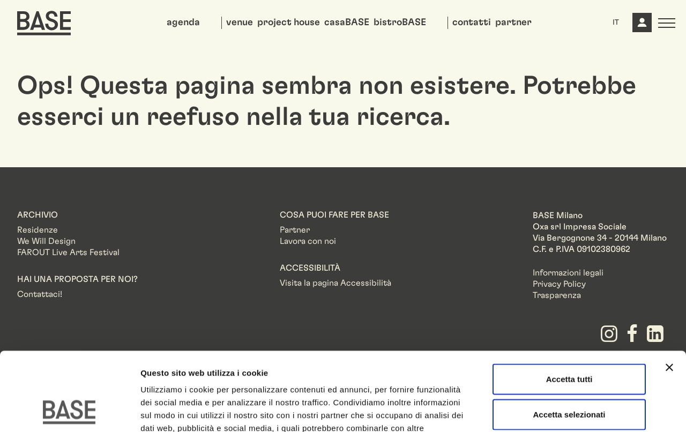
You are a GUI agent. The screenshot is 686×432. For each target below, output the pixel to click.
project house (288, 22)
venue (239, 22)
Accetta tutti (569, 305)
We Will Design (46, 241)
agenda (183, 22)
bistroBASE (400, 22)
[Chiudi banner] (669, 293)
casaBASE (346, 22)
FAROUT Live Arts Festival (68, 252)
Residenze (37, 230)
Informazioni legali (568, 273)
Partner (295, 230)
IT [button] (616, 22)
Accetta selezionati (569, 340)
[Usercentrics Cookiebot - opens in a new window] (69, 411)
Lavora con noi (308, 241)
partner (513, 22)
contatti (471, 22)
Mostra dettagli (564, 410)
